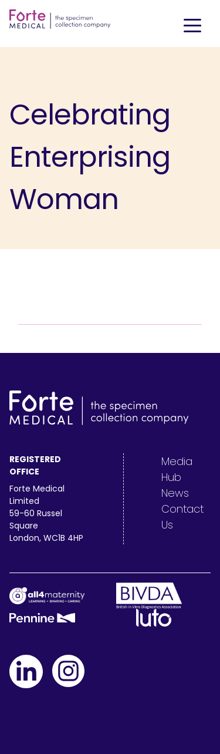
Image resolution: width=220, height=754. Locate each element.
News (175, 493)
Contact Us (182, 516)
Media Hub (176, 469)
